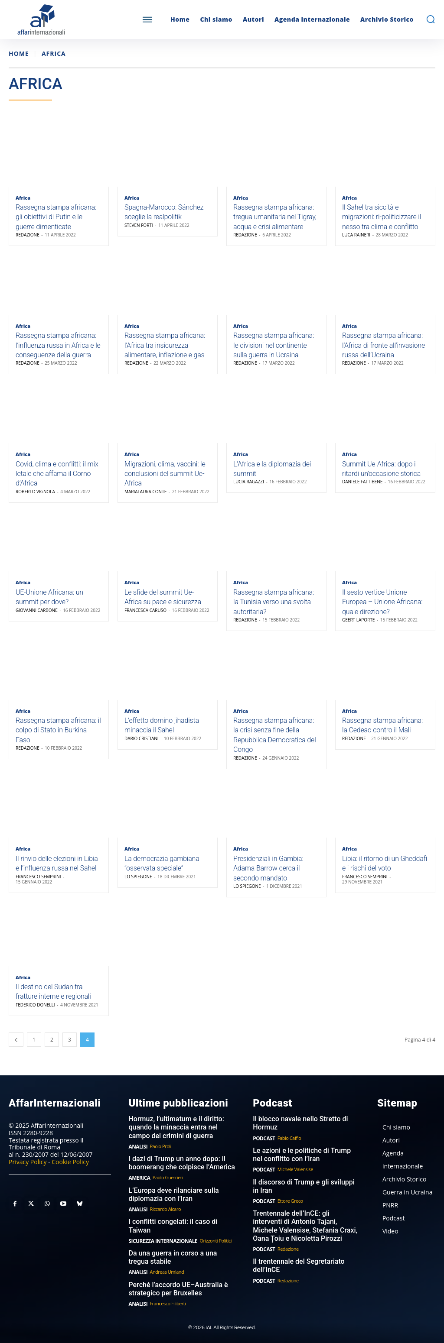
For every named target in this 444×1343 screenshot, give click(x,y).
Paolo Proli (159, 1155)
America (138, 1185)
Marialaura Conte (145, 496)
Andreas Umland (165, 1268)
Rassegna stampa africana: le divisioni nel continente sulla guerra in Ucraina (273, 348)
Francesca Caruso (145, 616)
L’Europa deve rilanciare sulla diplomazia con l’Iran (170, 1201)
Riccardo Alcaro (164, 1215)
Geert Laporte (358, 626)
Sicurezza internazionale (160, 1238)
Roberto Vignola (35, 496)
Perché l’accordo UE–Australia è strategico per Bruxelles (175, 1285)
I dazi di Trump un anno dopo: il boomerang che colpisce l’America (178, 1171)
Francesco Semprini (38, 886)
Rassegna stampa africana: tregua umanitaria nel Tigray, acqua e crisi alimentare (275, 219)
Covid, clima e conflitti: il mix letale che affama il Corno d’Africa (57, 478)
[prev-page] (16, 1050)
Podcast (263, 1147)
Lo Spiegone (138, 886)
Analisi (137, 1155)
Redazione (27, 236)
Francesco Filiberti (166, 1299)
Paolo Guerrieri (166, 1185)
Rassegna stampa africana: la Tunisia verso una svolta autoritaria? (273, 608)
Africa (23, 197)
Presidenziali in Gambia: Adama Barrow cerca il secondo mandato (268, 877)
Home (19, 53)
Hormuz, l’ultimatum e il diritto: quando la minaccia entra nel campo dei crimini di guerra (180, 1137)
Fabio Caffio (288, 1147)
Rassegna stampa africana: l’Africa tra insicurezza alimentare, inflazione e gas (164, 348)
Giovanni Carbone (37, 616)
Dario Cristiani (141, 746)
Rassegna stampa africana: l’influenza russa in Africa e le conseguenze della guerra (58, 348)
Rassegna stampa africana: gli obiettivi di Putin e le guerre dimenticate (56, 219)
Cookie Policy (70, 1171)
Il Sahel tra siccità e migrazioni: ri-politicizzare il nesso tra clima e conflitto (381, 219)
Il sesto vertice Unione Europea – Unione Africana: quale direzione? (382, 608)
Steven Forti (138, 226)
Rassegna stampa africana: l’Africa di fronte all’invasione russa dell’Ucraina (383, 348)
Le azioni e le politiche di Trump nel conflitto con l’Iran (304, 1163)
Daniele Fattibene (362, 486)
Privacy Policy (27, 1171)
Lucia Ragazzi (248, 486)
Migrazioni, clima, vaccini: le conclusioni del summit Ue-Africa (165, 478)
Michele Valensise (293, 1177)
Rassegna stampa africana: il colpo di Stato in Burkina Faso (58, 738)
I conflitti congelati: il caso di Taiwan (181, 1228)
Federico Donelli (35, 1015)
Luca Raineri (356, 236)
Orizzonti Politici (210, 1238)
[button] (430, 19)
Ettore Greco (288, 1207)
